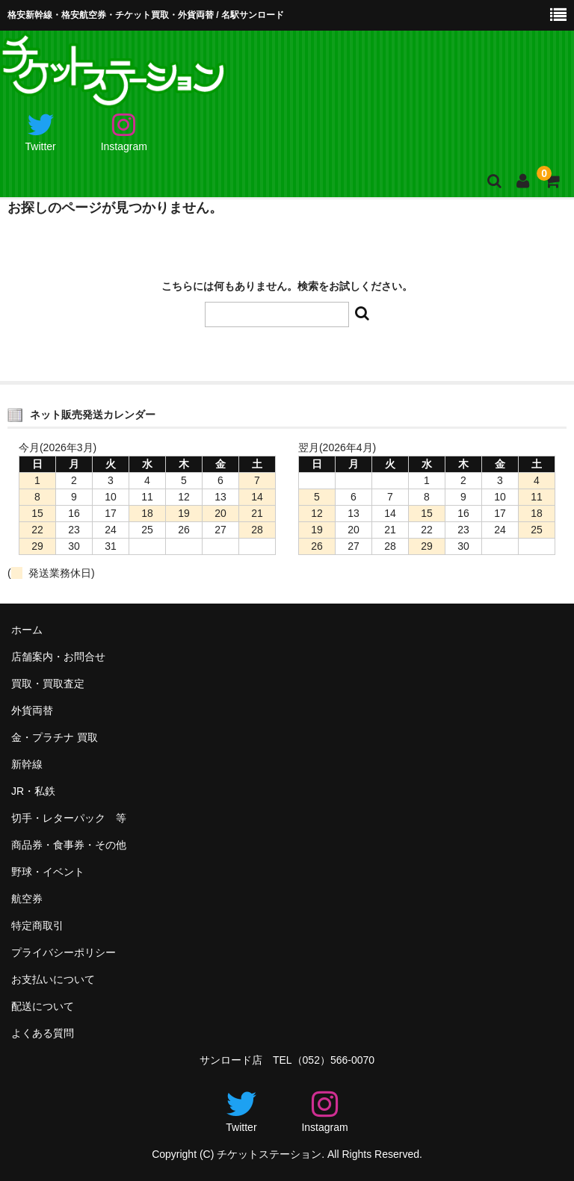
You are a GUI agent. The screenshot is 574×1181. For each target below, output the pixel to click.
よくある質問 (42, 1033)
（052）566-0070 (333, 1060)
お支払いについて (53, 979)
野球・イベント (47, 872)
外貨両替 (32, 710)
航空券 (27, 899)
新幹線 (27, 764)
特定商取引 (37, 926)
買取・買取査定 (47, 683)
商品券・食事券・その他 (68, 845)
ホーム (27, 630)
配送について (42, 1006)
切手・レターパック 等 (68, 818)
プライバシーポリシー (63, 952)
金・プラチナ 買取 (54, 737)
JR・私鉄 (33, 791)
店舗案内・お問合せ (58, 657)
